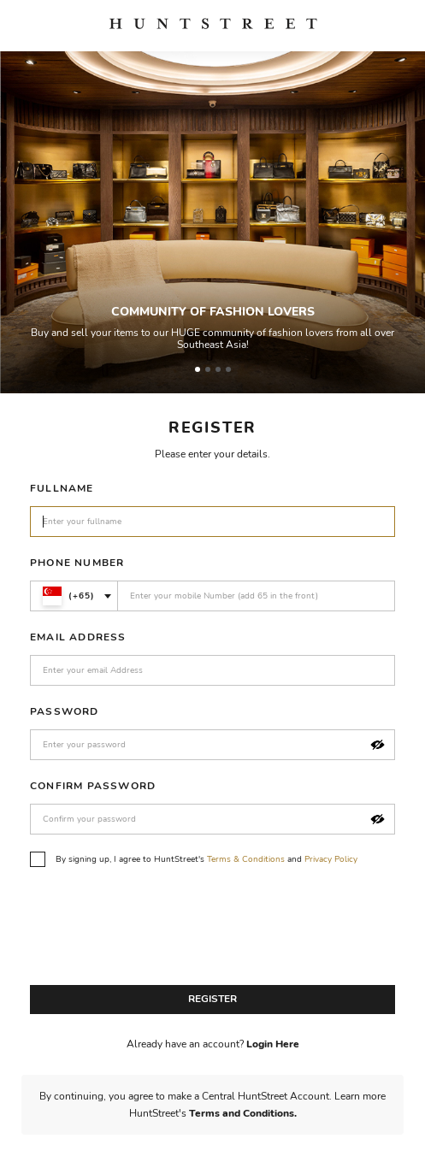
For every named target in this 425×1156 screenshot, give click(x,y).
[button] (377, 745)
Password (64, 711)
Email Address (78, 637)
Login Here (272, 1044)
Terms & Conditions (246, 859)
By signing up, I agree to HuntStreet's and (193, 859)
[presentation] (160, 930)
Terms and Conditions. (243, 1113)
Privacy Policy (330, 859)
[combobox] (74, 595)
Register (212, 999)
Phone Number (77, 562)
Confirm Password (93, 786)
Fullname (62, 488)
